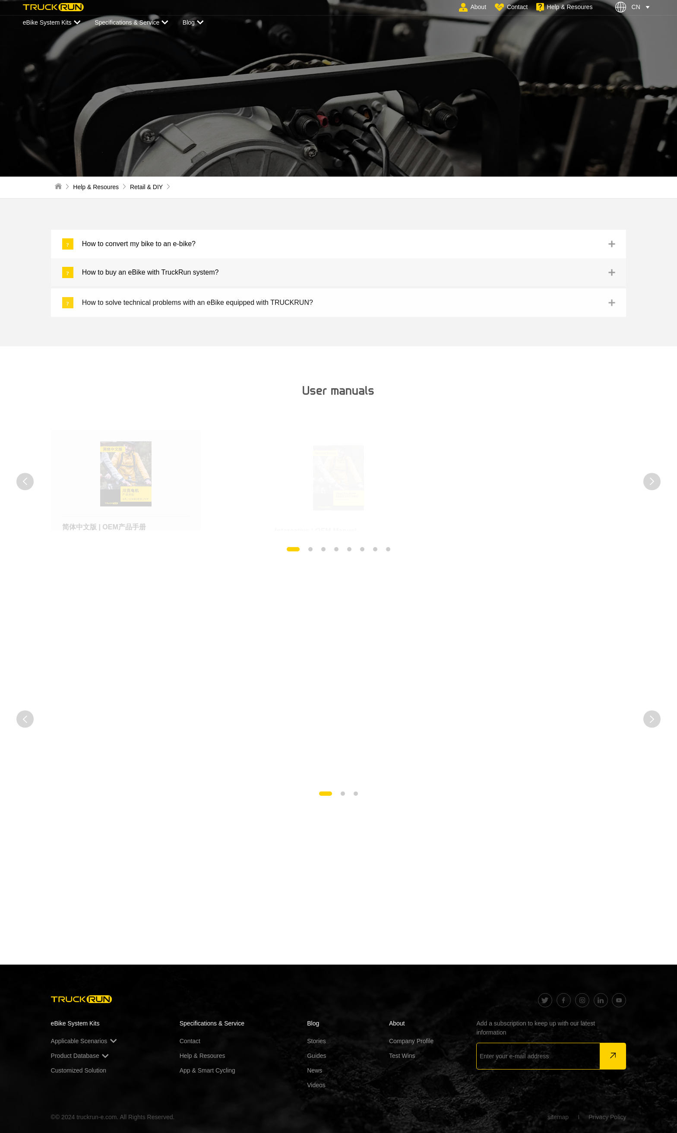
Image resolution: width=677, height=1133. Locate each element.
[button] (25, 481)
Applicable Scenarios (84, 1041)
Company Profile (411, 1041)
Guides (316, 1055)
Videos (316, 1085)
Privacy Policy (607, 1117)
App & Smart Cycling (207, 1070)
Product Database (80, 1055)
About (397, 1023)
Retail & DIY (146, 187)
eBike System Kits (51, 23)
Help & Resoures (96, 187)
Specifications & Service (131, 23)
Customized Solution (78, 1070)
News (314, 1070)
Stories (316, 1041)
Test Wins (402, 1055)
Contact (190, 1041)
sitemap (558, 1117)
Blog (193, 23)
